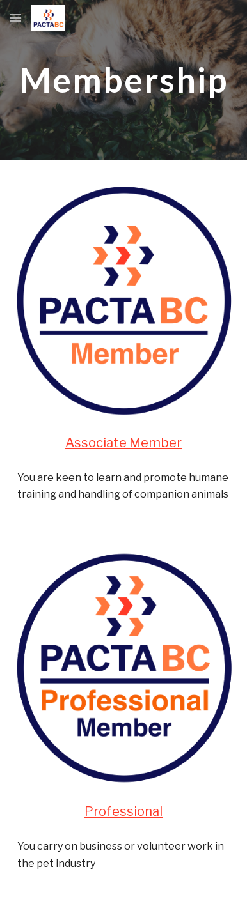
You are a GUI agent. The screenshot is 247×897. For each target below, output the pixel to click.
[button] (15, 17)
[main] (123, 79)
